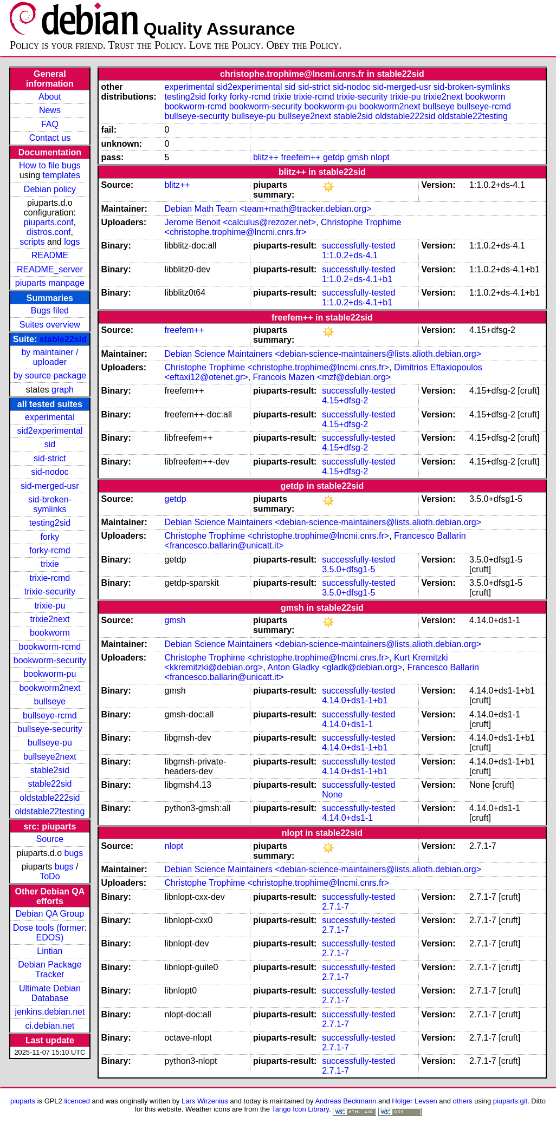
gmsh (357, 157)
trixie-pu (49, 605)
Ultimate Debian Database (50, 993)
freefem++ (301, 157)
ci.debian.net (50, 1025)
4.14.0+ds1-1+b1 (354, 700)
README (49, 255)
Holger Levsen (414, 1101)
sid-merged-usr (50, 486)
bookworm (50, 632)
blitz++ (266, 157)
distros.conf (49, 232)
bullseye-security (49, 729)
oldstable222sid (50, 797)
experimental (50, 417)
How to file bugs (50, 165)
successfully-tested (358, 245)
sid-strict (50, 458)
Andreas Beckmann (345, 1101)
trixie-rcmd (50, 578)
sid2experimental (49, 430)
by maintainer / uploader (49, 357)
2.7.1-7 (335, 906)
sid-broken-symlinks (50, 504)
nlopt (380, 157)
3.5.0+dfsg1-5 (348, 569)
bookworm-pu (49, 673)
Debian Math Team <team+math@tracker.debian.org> (268, 208)
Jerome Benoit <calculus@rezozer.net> (240, 222)
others (463, 1101)
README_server (50, 269)
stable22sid (63, 339)
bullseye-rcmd (50, 715)
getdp (334, 157)
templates (61, 175)
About (49, 96)
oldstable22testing (50, 811)
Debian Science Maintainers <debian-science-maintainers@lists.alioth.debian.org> (323, 353)
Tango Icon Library (300, 1109)
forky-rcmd (49, 550)
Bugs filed (50, 310)
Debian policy (50, 189)
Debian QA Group (50, 913)
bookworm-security (50, 660)
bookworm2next (49, 687)
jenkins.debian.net (50, 1011)
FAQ (50, 124)
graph (62, 389)
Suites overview (50, 324)
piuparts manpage (50, 282)
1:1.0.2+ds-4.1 (350, 255)
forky (50, 536)
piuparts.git (510, 1101)
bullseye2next (49, 756)
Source (50, 839)
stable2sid (49, 770)
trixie (50, 563)
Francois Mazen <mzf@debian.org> (322, 377)
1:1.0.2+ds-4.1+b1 (357, 279)
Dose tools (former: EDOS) (50, 932)
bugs (73, 853)
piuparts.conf (49, 222)
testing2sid (50, 522)
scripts (32, 241)
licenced (77, 1101)
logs (72, 241)
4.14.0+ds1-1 (347, 724)
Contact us (49, 137)
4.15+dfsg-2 (345, 400)
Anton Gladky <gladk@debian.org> (334, 667)
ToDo (50, 876)
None (332, 794)
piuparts (22, 1101)
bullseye (50, 701)
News (50, 110)
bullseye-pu (50, 742)
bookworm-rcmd (50, 646)
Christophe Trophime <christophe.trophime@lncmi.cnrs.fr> (283, 227)
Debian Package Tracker (49, 969)
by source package (50, 375)
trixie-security (49, 591)
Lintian (49, 951)
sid (49, 444)
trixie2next (49, 619)
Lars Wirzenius (205, 1101)
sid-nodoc (49, 471)
